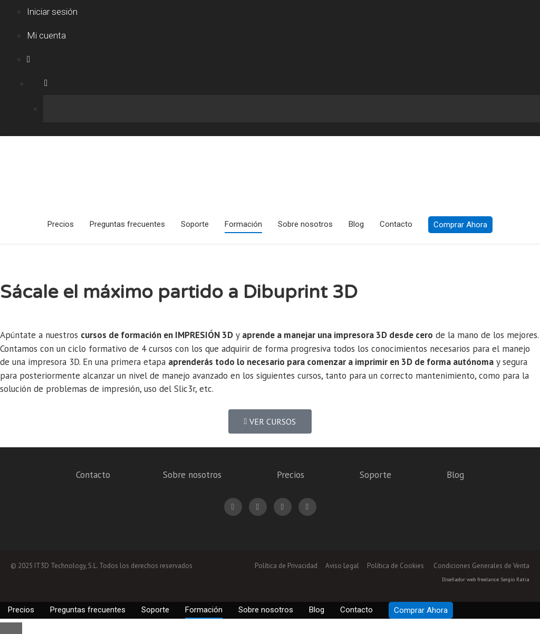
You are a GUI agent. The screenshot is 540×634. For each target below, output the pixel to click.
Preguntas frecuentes (127, 224)
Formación (243, 224)
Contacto (396, 224)
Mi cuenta (46, 35)
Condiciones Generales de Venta (481, 565)
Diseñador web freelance (470, 579)
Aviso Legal (342, 565)
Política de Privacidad (286, 565)
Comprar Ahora (460, 224)
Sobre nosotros (305, 224)
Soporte (195, 224)
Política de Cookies (395, 565)
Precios (60, 224)
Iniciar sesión (52, 11)
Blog (356, 224)
